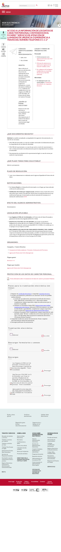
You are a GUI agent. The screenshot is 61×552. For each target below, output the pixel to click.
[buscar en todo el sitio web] (37, 5)
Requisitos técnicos (37, 456)
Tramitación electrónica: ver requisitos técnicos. (44, 84)
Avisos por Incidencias (22, 451)
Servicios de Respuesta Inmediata (7, 455)
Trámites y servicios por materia (7, 440)
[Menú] (6, 12)
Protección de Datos (22, 453)
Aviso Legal (11, 481)
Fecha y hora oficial (22, 445)
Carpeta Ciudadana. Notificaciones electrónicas (37, 450)
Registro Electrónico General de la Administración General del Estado (7, 465)
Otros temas (56, 5)
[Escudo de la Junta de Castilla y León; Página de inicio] (5, 7)
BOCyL (4, 472)
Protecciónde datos (19, 482)
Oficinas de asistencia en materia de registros (36, 471)
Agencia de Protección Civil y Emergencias (21, 253)
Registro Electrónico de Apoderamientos (52, 449)
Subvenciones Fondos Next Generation (7, 451)
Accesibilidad (34, 481)
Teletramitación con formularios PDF (37, 459)
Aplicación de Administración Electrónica (37, 310)
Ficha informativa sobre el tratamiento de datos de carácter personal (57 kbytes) (30, 279)
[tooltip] (49, 5)
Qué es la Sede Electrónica (20, 436)
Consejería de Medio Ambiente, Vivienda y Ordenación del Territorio (28, 250)
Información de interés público (51, 440)
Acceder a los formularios (3, 36)
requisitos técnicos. (44, 294)
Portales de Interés (52, 437)
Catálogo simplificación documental (50, 445)
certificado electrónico (24, 294)
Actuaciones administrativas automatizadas (51, 457)
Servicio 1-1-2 (11, 260)
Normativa (20, 439)
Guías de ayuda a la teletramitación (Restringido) (37, 463)
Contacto (42, 481)
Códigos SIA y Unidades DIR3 (51, 452)
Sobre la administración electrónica (36, 440)
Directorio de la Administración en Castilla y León (23, 459)
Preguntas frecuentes (37, 454)
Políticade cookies (26, 482)
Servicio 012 (51, 466)
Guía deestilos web (50, 482)
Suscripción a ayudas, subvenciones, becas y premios (7, 459)
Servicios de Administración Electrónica (36, 445)
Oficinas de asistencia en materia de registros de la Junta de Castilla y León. (44, 64)
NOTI (25, 196)
